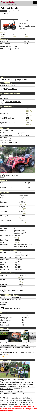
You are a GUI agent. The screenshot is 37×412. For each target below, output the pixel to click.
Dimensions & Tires (7, 273)
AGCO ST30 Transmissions (10, 93)
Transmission (16, 11)
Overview (3, 11)
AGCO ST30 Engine (7, 83)
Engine (9, 11)
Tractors (3, 5)
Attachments (4, 13)
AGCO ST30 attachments (9, 295)
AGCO (10, 5)
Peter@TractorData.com (14, 391)
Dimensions (25, 11)
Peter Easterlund (6, 389)
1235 (2, 79)
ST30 (16, 5)
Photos (32, 11)
